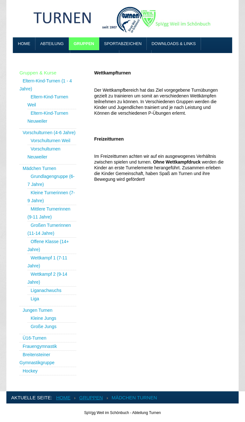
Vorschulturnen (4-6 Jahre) (49, 132)
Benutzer (135, 56)
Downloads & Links (174, 43)
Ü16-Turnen (34, 338)
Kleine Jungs (43, 318)
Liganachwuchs (46, 290)
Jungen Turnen (37, 310)
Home (24, 43)
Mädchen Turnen (39, 168)
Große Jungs (43, 326)
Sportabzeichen (123, 43)
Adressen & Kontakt (41, 56)
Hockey (30, 370)
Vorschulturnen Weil (50, 140)
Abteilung (52, 43)
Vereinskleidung (95, 56)
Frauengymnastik (40, 346)
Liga (35, 298)
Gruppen (84, 43)
